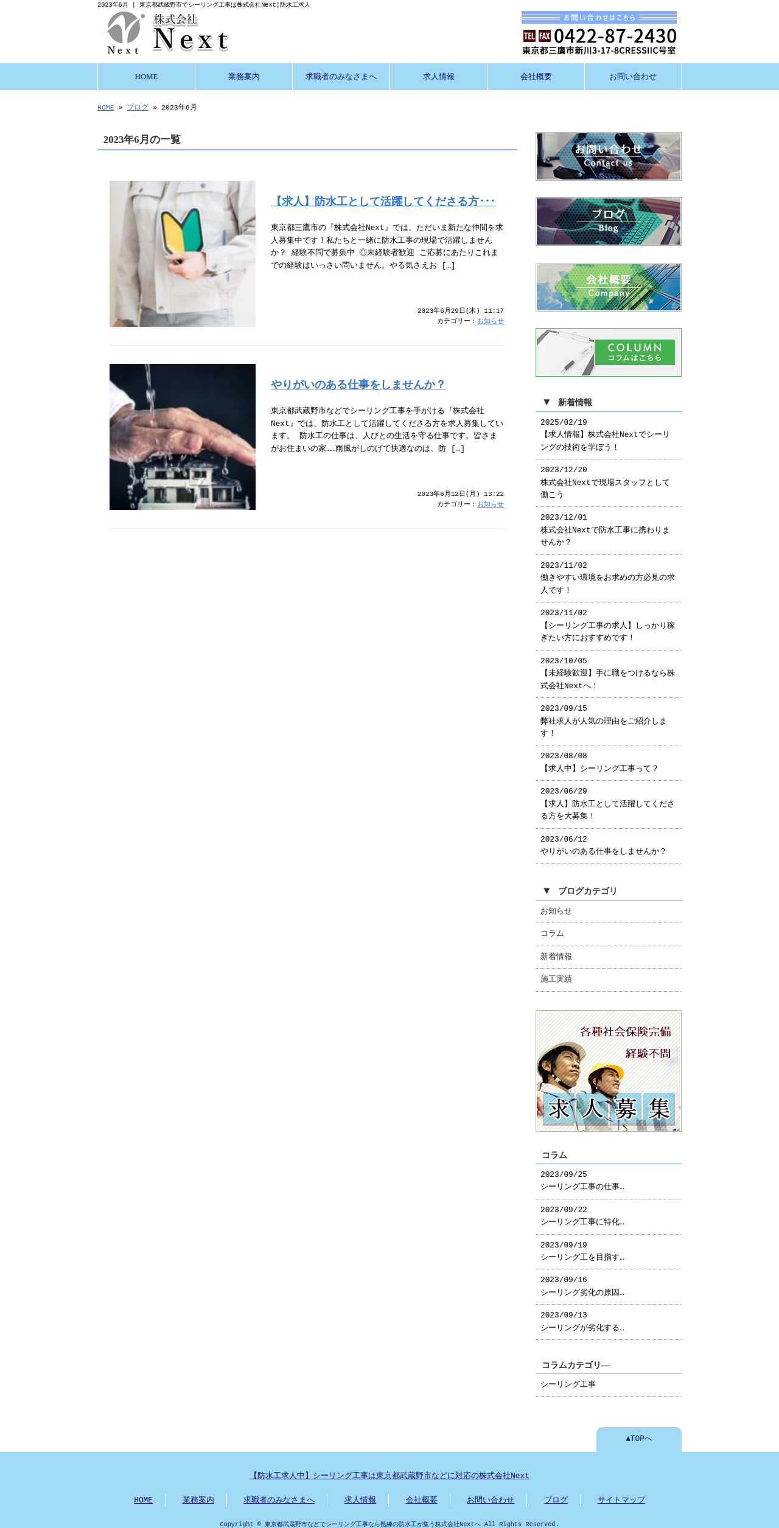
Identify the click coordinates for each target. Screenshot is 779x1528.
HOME (146, 75)
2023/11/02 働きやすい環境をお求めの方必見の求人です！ (607, 572)
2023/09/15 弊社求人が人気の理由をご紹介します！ (603, 715)
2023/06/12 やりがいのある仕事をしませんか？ (603, 839)
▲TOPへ (639, 1431)
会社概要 (536, 75)
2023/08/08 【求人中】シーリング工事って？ (599, 756)
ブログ (137, 106)
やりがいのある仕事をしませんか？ (358, 383)
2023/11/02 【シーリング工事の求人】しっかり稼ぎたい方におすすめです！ (607, 620)
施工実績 (556, 973)
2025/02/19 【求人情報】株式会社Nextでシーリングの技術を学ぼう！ (605, 429)
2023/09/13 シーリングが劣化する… (582, 1314)
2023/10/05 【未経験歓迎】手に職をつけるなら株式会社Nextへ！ (607, 668)
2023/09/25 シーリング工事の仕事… (582, 1173)
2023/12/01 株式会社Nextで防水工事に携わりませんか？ (605, 524)
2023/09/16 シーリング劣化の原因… (582, 1279)
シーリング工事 (568, 1377)
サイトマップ (621, 1493)
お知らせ (490, 320)
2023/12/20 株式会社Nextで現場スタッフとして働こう (605, 477)
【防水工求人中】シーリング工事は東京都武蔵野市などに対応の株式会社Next (389, 1468)
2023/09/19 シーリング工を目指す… (582, 1244)
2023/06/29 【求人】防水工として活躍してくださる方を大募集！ (607, 798)
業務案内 (244, 75)
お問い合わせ (633, 75)
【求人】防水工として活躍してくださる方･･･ (383, 200)
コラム (552, 928)
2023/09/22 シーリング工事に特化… (582, 1209)
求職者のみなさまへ (341, 75)
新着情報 (556, 951)
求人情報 (439, 75)
